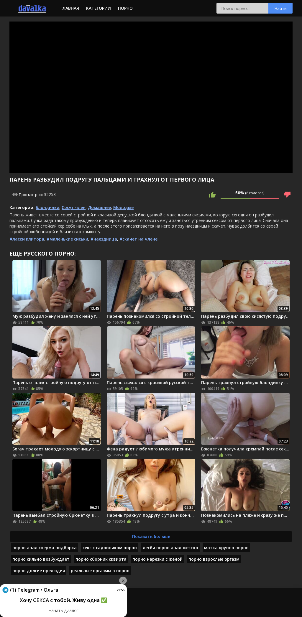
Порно (125, 8)
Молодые (123, 207)
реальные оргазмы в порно (100, 570)
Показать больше (151, 536)
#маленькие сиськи (67, 239)
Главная (69, 8)
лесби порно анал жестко (170, 547)
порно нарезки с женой (157, 559)
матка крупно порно (226, 547)
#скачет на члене (138, 239)
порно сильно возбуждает (41, 559)
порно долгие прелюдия (38, 570)
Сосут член (74, 207)
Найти (280, 8)
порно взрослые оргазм (213, 559)
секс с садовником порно (110, 547)
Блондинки (47, 207)
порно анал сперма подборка (44, 547)
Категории (98, 8)
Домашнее (99, 207)
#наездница (104, 239)
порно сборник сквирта (101, 559)
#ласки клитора (26, 239)
